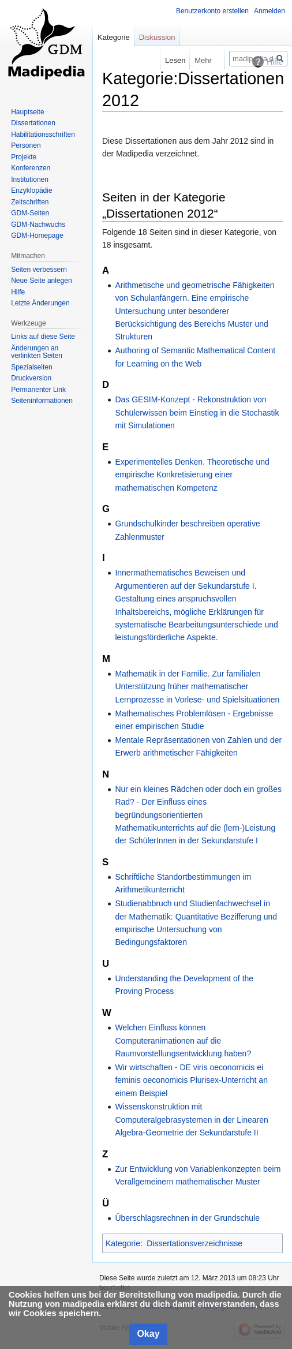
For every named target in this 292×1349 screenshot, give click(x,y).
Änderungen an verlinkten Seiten (36, 352)
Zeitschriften (29, 202)
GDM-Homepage (37, 235)
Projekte (23, 157)
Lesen (166, 60)
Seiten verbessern (39, 270)
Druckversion (31, 378)
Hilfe (18, 292)
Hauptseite (27, 112)
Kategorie (123, 1243)
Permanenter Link (38, 390)
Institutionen (29, 179)
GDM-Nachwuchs (38, 225)
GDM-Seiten (30, 213)
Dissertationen (33, 123)
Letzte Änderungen (40, 303)
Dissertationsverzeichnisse (194, 1243)
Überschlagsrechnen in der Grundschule (187, 1218)
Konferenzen (30, 168)
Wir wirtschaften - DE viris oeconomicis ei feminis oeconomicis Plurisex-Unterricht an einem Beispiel (191, 1080)
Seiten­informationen (42, 401)
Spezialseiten (31, 367)
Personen (25, 145)
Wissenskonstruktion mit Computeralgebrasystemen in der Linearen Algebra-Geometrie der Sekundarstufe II (191, 1119)
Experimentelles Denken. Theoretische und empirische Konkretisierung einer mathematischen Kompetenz (192, 474)
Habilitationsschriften (43, 134)
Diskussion (157, 37)
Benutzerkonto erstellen (212, 11)
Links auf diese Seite (43, 336)
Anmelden (269, 11)
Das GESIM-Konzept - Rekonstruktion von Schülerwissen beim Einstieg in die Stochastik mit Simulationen (197, 412)
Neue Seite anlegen (41, 280)
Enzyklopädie (31, 190)
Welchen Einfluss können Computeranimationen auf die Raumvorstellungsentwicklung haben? (183, 1040)
